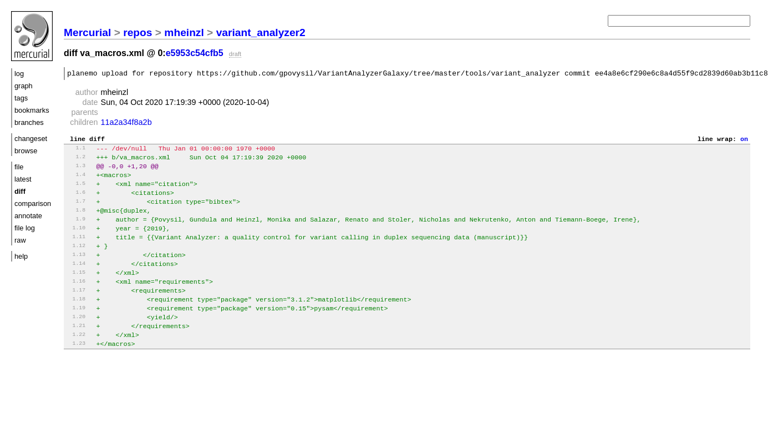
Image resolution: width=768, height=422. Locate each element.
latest (23, 179)
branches (29, 122)
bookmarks (31, 110)
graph (23, 86)
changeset (30, 138)
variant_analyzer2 (261, 32)
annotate (28, 216)
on (744, 141)
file (18, 167)
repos (137, 32)
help (21, 256)
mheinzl (184, 32)
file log (24, 228)
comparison (32, 203)
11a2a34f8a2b (126, 123)
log (19, 73)
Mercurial (87, 32)
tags (21, 98)
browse (25, 151)
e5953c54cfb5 (194, 53)
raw (20, 240)
